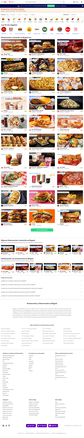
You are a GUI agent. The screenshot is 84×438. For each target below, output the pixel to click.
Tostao (4, 376)
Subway (4, 367)
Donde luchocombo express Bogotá (71, 333)
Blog (56, 402)
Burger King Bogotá (5, 328)
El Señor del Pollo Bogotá (48, 331)
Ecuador (31, 365)
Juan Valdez (5, 372)
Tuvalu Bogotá (4, 345)
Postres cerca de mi (59, 370)
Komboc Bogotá (25, 345)
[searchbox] (45, 2)
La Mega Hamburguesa (8, 363)
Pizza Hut (5, 393)
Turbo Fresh (5, 419)
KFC (3, 361)
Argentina (31, 355)
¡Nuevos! (32, 15)
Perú (30, 368)
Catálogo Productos (7, 402)
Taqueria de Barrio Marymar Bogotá (30, 340)
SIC (56, 405)
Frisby (4, 380)
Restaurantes (6, 405)
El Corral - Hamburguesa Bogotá (29, 328)
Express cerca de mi (7, 411)
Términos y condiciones (61, 6)
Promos (13, 15)
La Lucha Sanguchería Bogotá (7, 333)
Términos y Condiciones (60, 407)
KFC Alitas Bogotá (5, 340)
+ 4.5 (19, 15)
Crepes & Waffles (7, 368)
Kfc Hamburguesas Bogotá (28, 336)
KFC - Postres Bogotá (6, 336)
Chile (30, 359)
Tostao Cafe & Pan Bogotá (48, 336)
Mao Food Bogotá (26, 331)
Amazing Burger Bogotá (68, 343)
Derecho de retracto (60, 404)
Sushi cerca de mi (59, 365)
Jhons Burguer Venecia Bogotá (8, 338)
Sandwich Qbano (6, 374)
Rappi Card (57, 409)
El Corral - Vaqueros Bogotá (69, 336)
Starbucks (5, 365)
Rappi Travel (5, 417)
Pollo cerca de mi (59, 359)
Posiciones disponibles (34, 407)
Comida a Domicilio (59, 375)
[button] (12, 2)
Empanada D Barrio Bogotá (7, 343)
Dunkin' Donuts (6, 391)
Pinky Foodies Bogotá (26, 343)
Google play (42, 425)
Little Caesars (6, 395)
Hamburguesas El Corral (8, 389)
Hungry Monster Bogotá (48, 343)
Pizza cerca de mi (59, 361)
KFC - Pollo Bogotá (47, 328)
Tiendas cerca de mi (7, 413)
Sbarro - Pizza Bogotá (68, 340)
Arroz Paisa (5, 387)
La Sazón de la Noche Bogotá (7, 331)
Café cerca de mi (59, 363)
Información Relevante (60, 417)
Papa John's (5, 370)
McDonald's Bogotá (47, 338)
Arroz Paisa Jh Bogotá (27, 338)
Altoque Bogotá (25, 333)
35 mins (25, 15)
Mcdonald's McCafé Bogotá (49, 340)
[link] (14, 47)
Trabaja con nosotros (33, 404)
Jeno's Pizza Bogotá (67, 331)
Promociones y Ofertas (8, 404)
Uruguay (31, 370)
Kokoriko (4, 385)
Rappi (2, 11)
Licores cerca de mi (7, 415)
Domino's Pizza (6, 359)
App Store (30, 425)
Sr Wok (4, 384)
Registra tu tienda (33, 405)
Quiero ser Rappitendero (34, 409)
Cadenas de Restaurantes (8, 355)
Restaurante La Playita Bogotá (49, 333)
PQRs (56, 415)
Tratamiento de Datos (60, 413)
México (30, 367)
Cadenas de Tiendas (7, 357)
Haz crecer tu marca (33, 411)
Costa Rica (31, 363)
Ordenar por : (66, 14)
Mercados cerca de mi (8, 407)
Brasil (30, 357)
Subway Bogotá (66, 328)
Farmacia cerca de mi (8, 409)
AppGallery (53, 425)
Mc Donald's (5, 382)
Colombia (31, 361)
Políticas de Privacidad (60, 411)
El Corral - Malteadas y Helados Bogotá (72, 338)
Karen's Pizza (5, 378)
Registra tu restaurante (34, 402)
